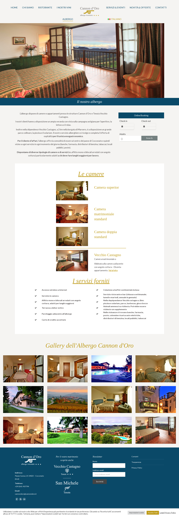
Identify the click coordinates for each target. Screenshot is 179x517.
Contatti (135, 456)
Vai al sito (113, 270)
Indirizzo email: (109, 473)
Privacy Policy (137, 468)
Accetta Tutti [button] (152, 513)
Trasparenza (136, 462)
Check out (146, 121)
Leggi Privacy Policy (168, 513)
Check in (123, 121)
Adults (122, 134)
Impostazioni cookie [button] (136, 513)
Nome (95, 461)
